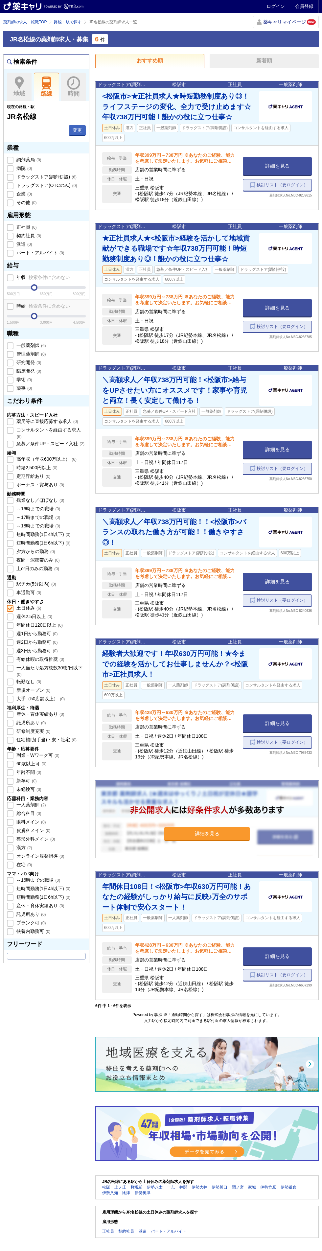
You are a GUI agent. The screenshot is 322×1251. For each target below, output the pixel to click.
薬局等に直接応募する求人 (46, 421)
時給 (42, 306)
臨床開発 (28, 371)
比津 (126, 1193)
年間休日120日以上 (39, 625)
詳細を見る (277, 166)
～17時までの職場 (37, 517)
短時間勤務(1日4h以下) (42, 534)
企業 (23, 194)
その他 (26, 202)
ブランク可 (30, 922)
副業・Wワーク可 (37, 755)
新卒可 (26, 780)
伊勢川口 (219, 1187)
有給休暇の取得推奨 (39, 659)
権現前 (137, 1187)
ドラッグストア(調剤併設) (46, 176)
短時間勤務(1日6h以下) (42, 542)
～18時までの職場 (37, 525)
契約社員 (28, 235)
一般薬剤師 (30, 345)
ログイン (275, 6)
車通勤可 (28, 592)
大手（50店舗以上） (40, 698)
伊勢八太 (155, 1187)
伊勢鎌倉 (288, 1187)
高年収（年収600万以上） (46, 459)
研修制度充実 (33, 731)
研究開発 (28, 362)
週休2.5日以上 (33, 616)
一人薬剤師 (30, 804)
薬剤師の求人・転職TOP (25, 22)
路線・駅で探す (67, 22)
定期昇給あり (33, 476)
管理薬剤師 (30, 354)
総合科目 (28, 813)
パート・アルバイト (39, 252)
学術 (23, 379)
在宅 (23, 864)
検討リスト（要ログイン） (282, 184)
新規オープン (33, 690)
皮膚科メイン (33, 830)
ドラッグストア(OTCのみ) (46, 185)
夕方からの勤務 (35, 551)
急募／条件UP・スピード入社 (49, 443)
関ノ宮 (238, 1187)
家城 (252, 1187)
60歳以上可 (30, 763)
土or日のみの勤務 (37, 568)
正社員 (26, 227)
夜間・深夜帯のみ (37, 560)
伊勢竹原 (268, 1187)
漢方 (23, 847)
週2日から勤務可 (36, 642)
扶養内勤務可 (33, 931)
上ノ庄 (120, 1187)
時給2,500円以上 (36, 467)
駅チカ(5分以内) (35, 584)
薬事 (23, 388)
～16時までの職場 (37, 508)
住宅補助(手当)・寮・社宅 (46, 739)
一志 (171, 1187)
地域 (19, 87)
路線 (46, 87)
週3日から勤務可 (36, 650)
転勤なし (28, 681)
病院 (23, 168)
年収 (42, 277)
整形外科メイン (35, 839)
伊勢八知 (110, 1193)
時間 (73, 87)
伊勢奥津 (142, 1193)
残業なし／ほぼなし (39, 500)
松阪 (106, 1187)
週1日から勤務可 (36, 633)
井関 (183, 1187)
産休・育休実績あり (39, 714)
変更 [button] (77, 130)
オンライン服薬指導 (39, 856)
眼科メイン (30, 821)
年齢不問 (28, 772)
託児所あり (30, 722)
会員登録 (304, 6)
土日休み (28, 608)
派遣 (23, 244)
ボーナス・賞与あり (39, 484)
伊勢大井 (199, 1187)
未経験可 (28, 789)
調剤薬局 (28, 159)
